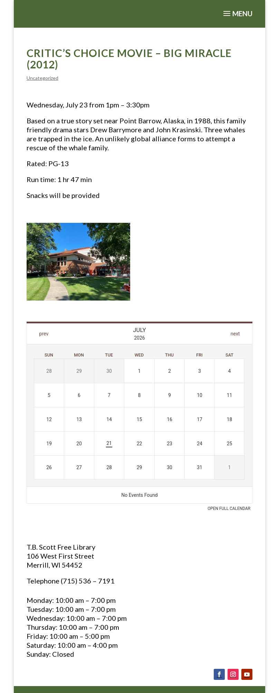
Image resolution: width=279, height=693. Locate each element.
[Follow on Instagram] (233, 674)
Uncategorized (42, 78)
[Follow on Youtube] (246, 674)
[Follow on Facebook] (219, 674)
